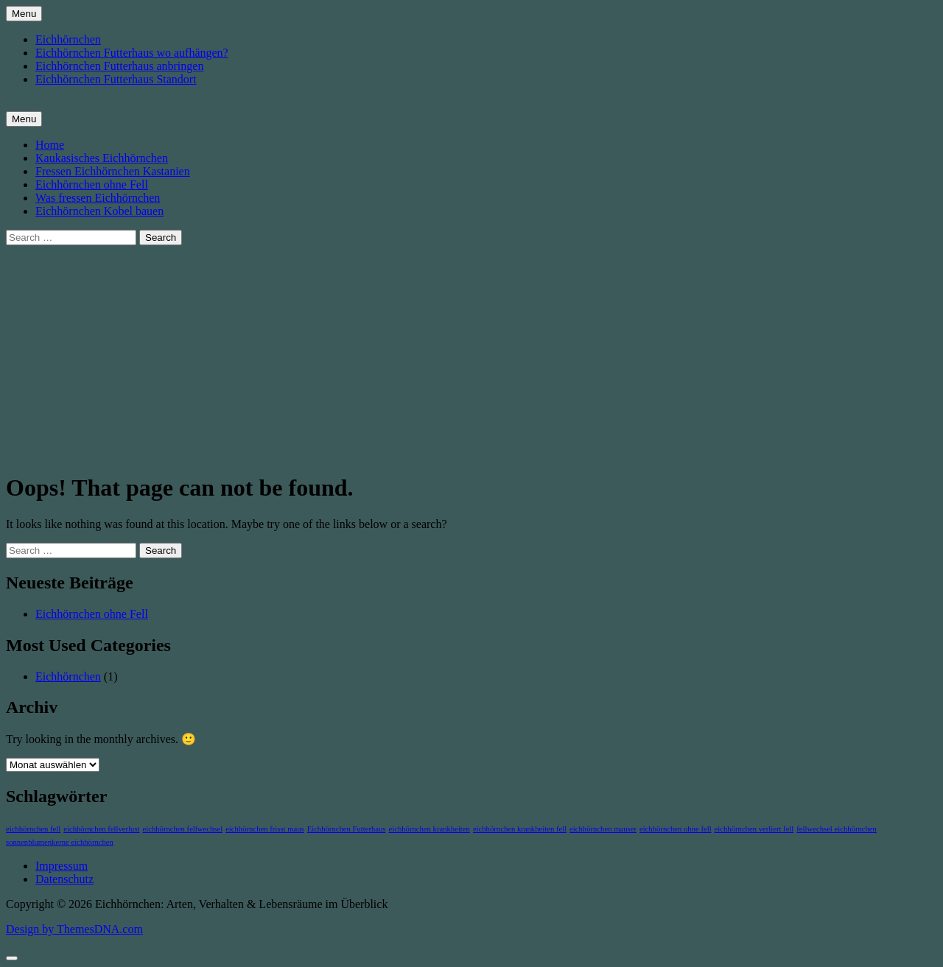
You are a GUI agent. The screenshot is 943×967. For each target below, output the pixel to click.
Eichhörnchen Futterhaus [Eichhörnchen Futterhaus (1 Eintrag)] (346, 829)
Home (49, 144)
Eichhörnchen (68, 39)
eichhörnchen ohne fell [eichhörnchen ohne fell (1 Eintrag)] (675, 829)
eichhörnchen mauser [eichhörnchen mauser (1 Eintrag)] (603, 829)
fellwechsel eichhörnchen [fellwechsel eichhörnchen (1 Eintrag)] (836, 829)
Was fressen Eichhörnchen (97, 197)
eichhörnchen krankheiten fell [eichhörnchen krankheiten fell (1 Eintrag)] (520, 829)
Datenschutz (64, 879)
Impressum (61, 865)
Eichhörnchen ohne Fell (91, 184)
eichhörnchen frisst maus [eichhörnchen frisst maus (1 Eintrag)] (264, 829)
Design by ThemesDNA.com (74, 929)
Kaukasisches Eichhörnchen (101, 158)
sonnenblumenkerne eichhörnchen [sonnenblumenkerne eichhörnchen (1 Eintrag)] (59, 842)
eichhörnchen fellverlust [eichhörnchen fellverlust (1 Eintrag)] (101, 829)
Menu (24, 13)
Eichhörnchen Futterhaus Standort (116, 79)
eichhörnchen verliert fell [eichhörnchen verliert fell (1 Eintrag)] (754, 829)
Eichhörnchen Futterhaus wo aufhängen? (131, 52)
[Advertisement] (471, 356)
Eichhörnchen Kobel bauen (99, 211)
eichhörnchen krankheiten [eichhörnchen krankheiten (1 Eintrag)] (429, 829)
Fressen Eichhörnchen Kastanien (112, 171)
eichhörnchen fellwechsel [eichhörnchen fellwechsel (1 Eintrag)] (183, 829)
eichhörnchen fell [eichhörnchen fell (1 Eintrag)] (33, 829)
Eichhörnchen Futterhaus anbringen (119, 66)
